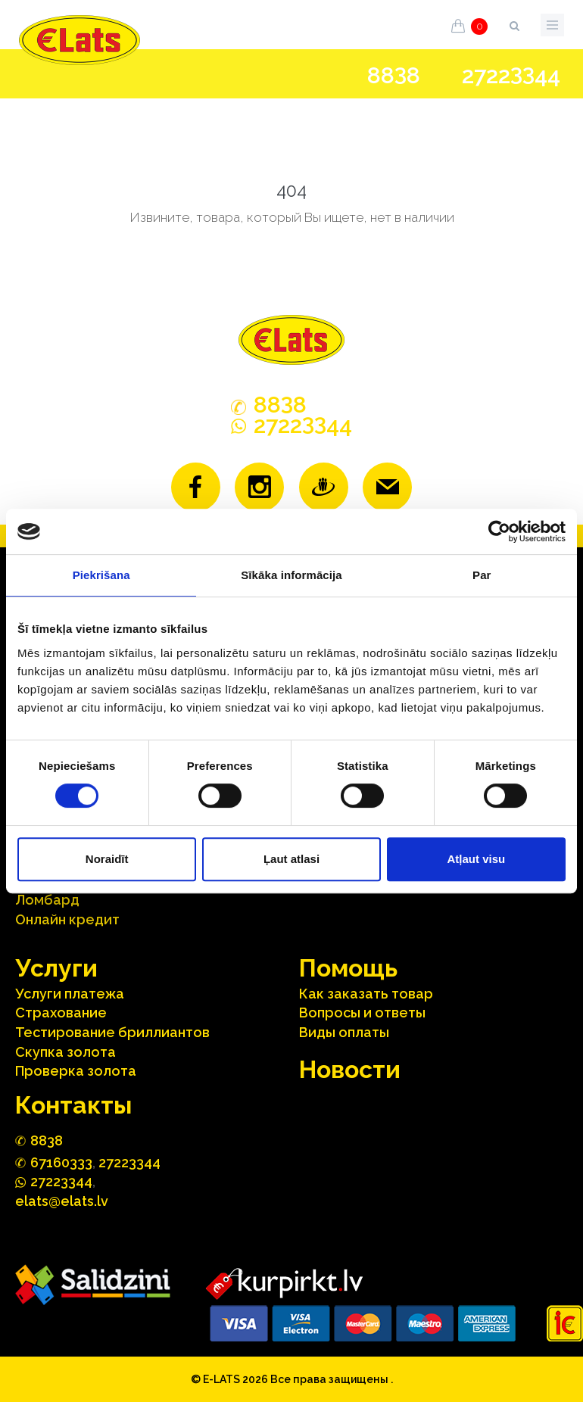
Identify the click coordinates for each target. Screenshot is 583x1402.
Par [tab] (481, 575)
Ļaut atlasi (291, 858)
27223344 (129, 1162)
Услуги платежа (69, 994)
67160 (61, 1162)
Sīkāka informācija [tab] (291, 575)
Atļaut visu (476, 858)
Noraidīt (107, 858)
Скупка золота (65, 1052)
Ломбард (47, 900)
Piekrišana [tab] (101, 575)
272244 (511, 75)
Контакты (73, 1105)
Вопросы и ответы (362, 1012)
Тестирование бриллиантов (112, 1032)
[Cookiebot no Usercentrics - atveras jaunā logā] (499, 531)
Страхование (61, 1012)
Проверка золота (75, 1071)
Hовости (350, 1069)
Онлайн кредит (67, 919)
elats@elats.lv (61, 1201)
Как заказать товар (366, 994)
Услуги (56, 968)
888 (393, 75)
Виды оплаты (344, 1032)
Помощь (348, 968)
